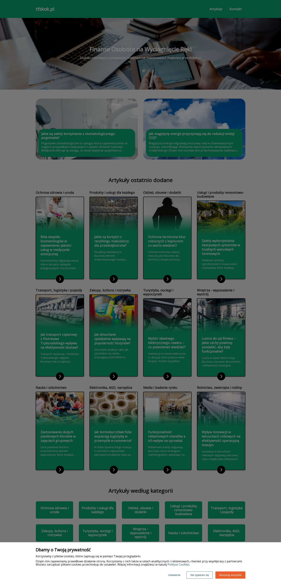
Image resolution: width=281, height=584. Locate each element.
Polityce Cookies (178, 564)
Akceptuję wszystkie (230, 575)
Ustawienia (174, 575)
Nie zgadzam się (199, 575)
